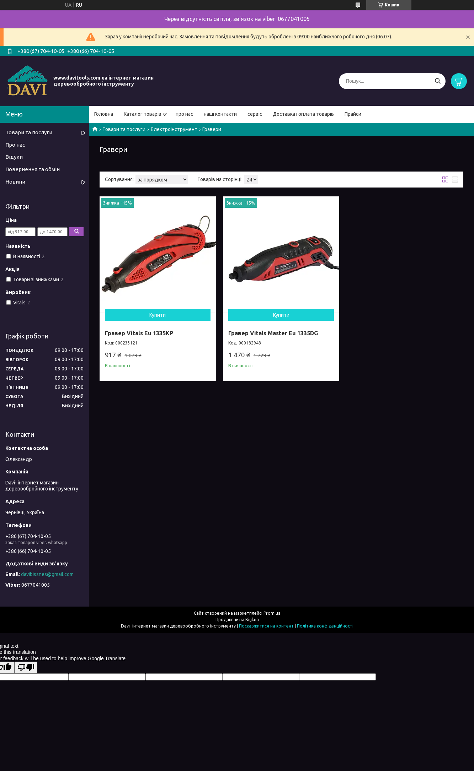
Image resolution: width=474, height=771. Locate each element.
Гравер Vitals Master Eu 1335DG (273, 333)
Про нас (15, 145)
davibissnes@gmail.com (47, 574)
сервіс (254, 114)
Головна (103, 114)
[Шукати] (438, 81)
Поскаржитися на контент (266, 626)
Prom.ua (272, 613)
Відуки (14, 157)
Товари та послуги (123, 129)
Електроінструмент (174, 129)
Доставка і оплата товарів (303, 114)
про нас (184, 114)
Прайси (353, 114)
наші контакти (220, 114)
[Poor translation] (26, 667)
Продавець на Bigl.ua (237, 619)
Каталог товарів (142, 114)
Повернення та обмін (32, 169)
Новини (15, 182)
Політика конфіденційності (325, 626)
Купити (157, 315)
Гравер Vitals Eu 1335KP (139, 333)
